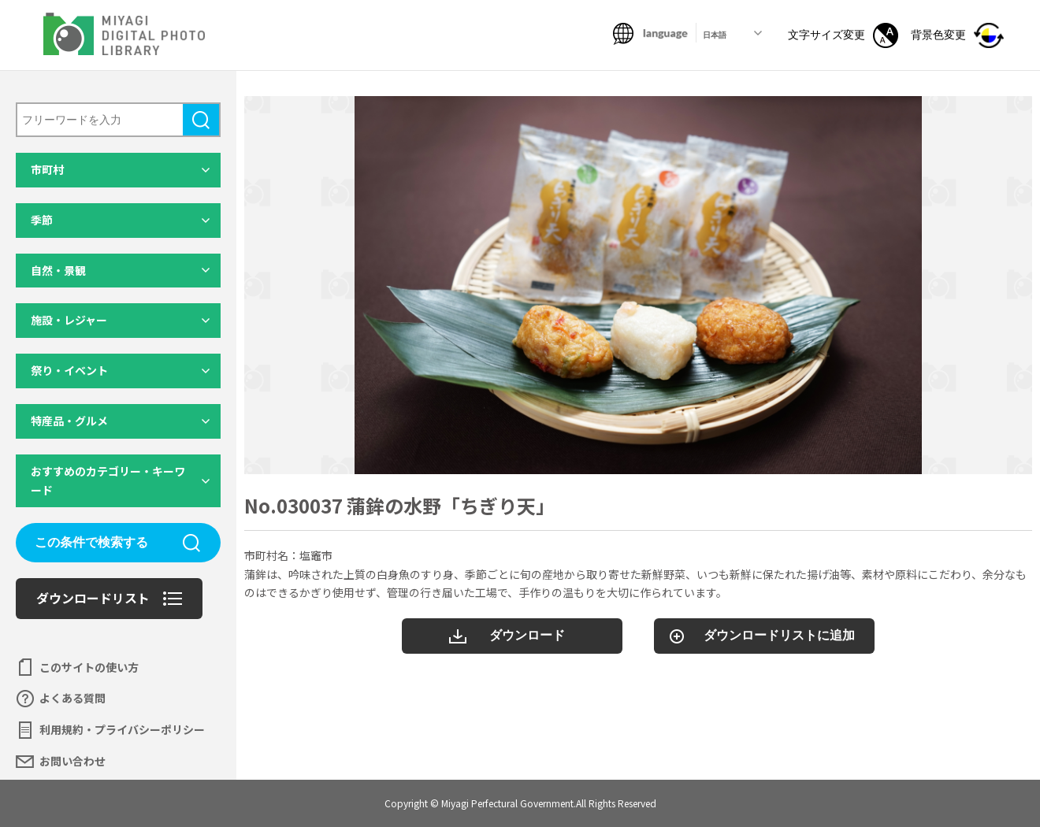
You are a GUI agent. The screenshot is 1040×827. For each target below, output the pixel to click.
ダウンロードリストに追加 (779, 635)
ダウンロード (527, 635)
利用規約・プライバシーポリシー (122, 729)
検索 (201, 119)
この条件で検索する (91, 542)
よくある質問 (72, 698)
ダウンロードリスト (93, 597)
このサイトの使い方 (89, 667)
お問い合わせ (72, 761)
